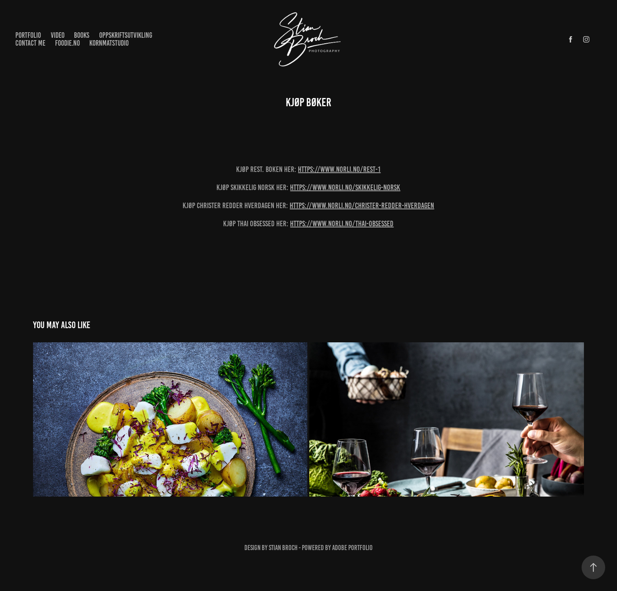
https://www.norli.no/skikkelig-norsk (345, 187)
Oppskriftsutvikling (125, 35)
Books (81, 35)
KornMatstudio (109, 43)
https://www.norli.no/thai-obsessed (341, 223)
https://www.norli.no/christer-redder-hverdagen (362, 205)
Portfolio (28, 35)
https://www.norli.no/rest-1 (339, 169)
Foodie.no (67, 43)
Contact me (30, 43)
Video (58, 35)
